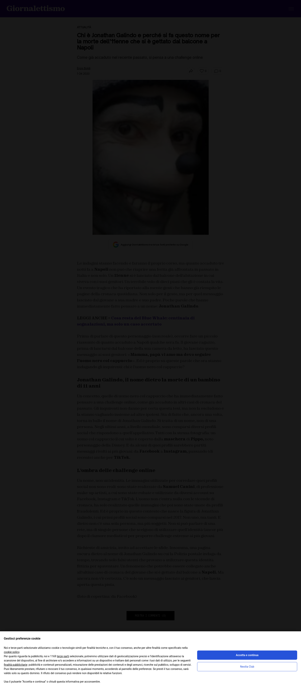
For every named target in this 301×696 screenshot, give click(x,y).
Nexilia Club (247, 666)
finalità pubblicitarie (15, 664)
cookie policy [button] (11, 652)
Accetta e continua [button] (247, 655)
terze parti (63, 656)
